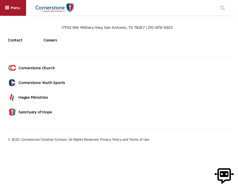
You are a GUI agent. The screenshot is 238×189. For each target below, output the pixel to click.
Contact (15, 40)
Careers (50, 40)
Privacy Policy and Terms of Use (124, 139)
